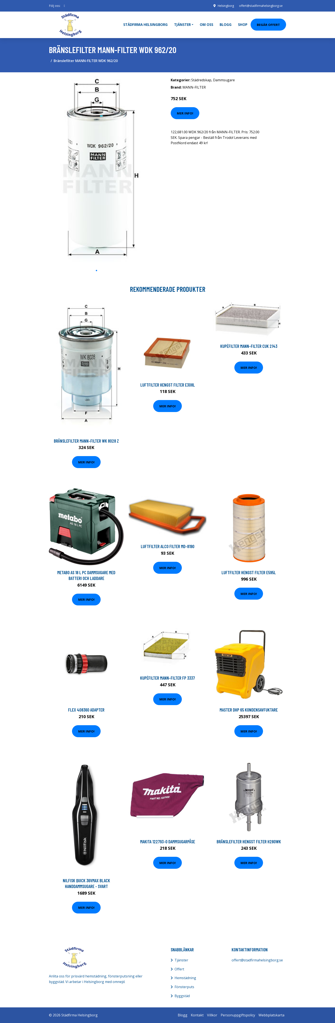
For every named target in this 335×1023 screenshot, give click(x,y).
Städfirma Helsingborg (145, 24)
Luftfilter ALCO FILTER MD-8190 (167, 546)
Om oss (206, 24)
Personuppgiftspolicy (238, 1015)
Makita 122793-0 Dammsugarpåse (167, 841)
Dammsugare (224, 79)
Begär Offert (268, 24)
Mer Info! (185, 113)
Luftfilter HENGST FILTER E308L (167, 384)
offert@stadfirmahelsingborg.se (261, 6)
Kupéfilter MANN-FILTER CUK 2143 (248, 346)
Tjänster (181, 960)
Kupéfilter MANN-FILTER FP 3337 (167, 677)
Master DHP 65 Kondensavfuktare (249, 709)
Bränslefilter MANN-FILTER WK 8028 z (86, 440)
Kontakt (197, 1015)
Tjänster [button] (182, 24)
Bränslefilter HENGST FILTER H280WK (249, 841)
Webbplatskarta (271, 1015)
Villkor (212, 1015)
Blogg (226, 24)
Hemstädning (185, 978)
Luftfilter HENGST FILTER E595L (249, 572)
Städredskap (201, 79)
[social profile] (64, 6)
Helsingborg (225, 6)
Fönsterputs (184, 986)
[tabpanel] (96, 171)
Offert (179, 969)
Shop (242, 24)
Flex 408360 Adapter (86, 709)
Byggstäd (182, 995)
